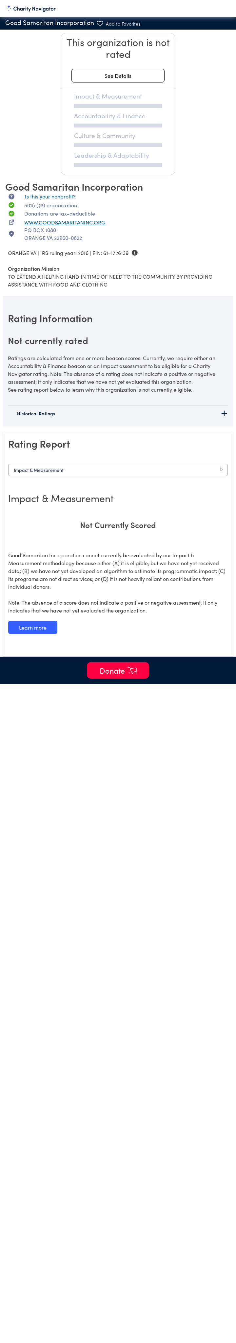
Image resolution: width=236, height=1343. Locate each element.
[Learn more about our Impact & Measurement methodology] (32, 627)
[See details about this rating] (118, 75)
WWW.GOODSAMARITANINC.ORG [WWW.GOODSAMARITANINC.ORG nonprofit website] (64, 222)
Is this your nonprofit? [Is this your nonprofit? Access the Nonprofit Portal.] (50, 196)
